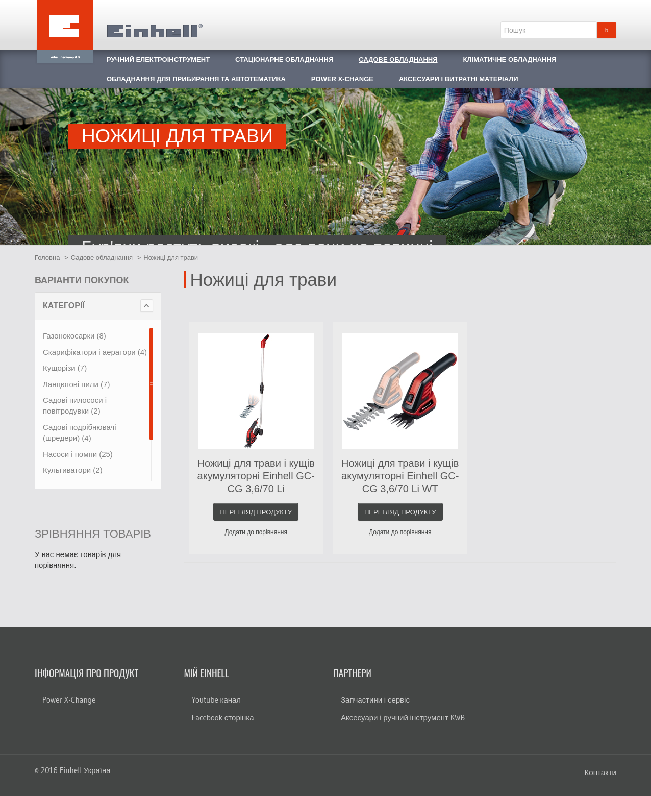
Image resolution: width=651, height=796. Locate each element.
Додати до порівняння (256, 532)
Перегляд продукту (256, 512)
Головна (47, 257)
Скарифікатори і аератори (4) (95, 352)
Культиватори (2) (73, 470)
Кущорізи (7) (65, 368)
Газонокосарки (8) (74, 335)
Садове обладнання (102, 257)
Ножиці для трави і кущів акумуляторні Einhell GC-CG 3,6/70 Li (256, 475)
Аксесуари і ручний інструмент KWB (403, 717)
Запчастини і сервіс (375, 700)
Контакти (600, 772)
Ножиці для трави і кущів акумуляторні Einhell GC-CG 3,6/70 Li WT (400, 475)
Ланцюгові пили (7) (76, 384)
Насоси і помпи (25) (78, 454)
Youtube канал (216, 700)
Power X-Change (68, 700)
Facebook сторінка (223, 717)
